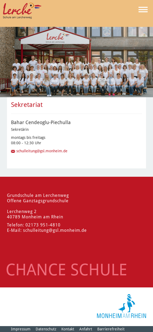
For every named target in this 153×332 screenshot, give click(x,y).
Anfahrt (85, 329)
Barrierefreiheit (111, 329)
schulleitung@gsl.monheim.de (42, 151)
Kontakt (67, 329)
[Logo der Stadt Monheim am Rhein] (121, 306)
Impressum (21, 329)
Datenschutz (46, 329)
